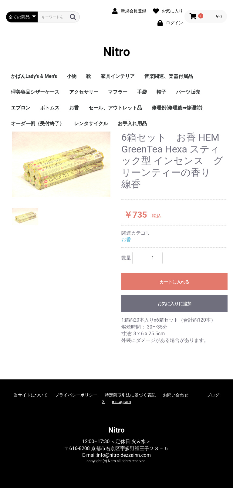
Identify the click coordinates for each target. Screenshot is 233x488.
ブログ (213, 395)
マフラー (117, 92)
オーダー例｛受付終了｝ (37, 123)
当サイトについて (31, 395)
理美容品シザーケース (35, 92)
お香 (74, 108)
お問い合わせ (175, 395)
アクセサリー (83, 92)
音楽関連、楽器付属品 (168, 76)
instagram (121, 401)
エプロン (20, 108)
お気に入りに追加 (174, 303)
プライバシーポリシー (76, 395)
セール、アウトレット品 (115, 108)
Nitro (116, 52)
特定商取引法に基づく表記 (130, 395)
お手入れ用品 (132, 123)
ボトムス (49, 108)
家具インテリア (118, 76)
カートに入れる (174, 281)
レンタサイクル (91, 123)
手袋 (142, 92)
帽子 (161, 92)
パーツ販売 (188, 92)
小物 (71, 76)
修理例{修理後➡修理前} (177, 108)
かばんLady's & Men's (34, 76)
